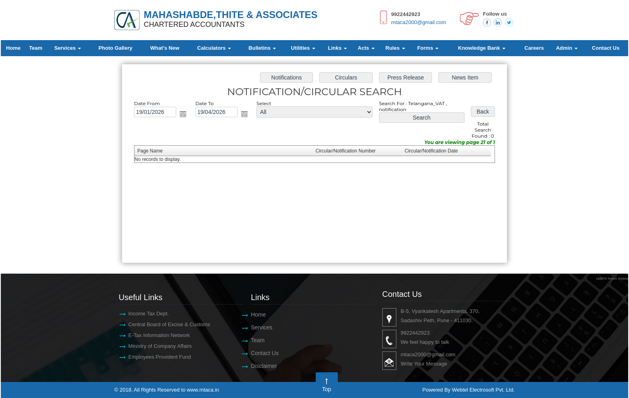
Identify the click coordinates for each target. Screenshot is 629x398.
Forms (427, 48)
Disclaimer (260, 366)
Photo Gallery (115, 48)
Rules (395, 48)
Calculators (214, 48)
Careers (534, 48)
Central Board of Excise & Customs (165, 324)
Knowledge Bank (481, 48)
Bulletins (262, 48)
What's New (164, 48)
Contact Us (606, 48)
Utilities (303, 48)
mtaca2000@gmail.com (418, 22)
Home (13, 48)
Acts (366, 48)
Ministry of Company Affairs (155, 346)
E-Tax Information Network (154, 335)
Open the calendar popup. (187, 115)
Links (337, 48)
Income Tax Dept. (144, 314)
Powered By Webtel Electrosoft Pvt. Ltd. (468, 390)
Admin (567, 48)
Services (67, 48)
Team (36, 48)
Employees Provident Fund (155, 357)
